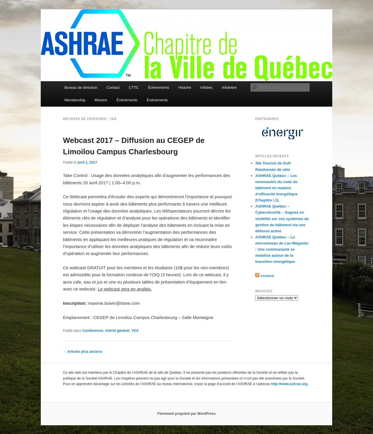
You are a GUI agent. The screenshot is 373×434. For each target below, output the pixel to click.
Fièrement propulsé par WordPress (186, 414)
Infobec (206, 87)
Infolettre (229, 87)
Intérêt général (117, 331)
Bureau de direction (80, 87)
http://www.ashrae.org (289, 384)
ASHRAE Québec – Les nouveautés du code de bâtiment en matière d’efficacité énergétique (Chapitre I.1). (276, 188)
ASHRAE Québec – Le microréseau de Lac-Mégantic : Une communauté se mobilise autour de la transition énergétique (282, 249)
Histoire (184, 87)
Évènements (158, 87)
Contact (112, 87)
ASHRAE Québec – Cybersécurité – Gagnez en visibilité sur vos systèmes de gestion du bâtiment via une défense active (282, 218)
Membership (74, 100)
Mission (100, 100)
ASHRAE (268, 276)
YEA (135, 331)
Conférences (92, 331)
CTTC (134, 87)
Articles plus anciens (82, 352)
